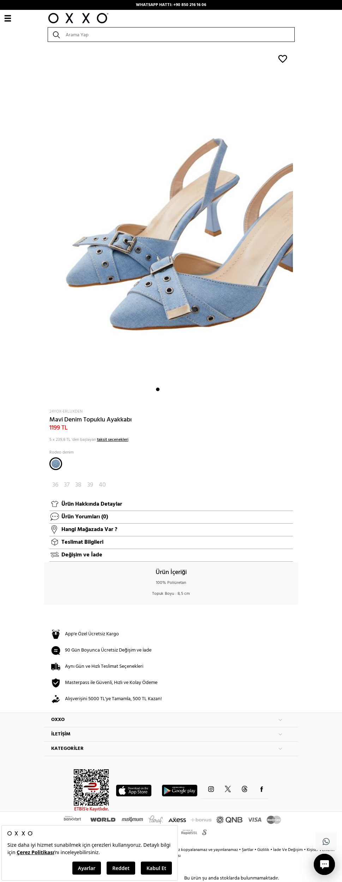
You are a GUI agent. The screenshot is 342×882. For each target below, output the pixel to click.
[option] (171, 224)
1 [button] (158, 389)
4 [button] (177, 389)
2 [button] (164, 389)
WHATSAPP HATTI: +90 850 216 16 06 (171, 4)
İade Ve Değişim (288, 849)
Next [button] (47, 224)
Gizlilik (263, 849)
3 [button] (170, 389)
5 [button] (183, 389)
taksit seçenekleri (112, 439)
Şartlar (248, 849)
